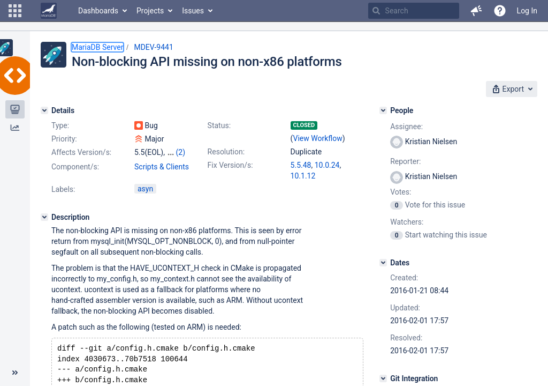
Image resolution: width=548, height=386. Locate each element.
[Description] (44, 217)
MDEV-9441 (153, 47)
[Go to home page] (48, 10)
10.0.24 (327, 165)
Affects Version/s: (81, 152)
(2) (180, 152)
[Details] (44, 110)
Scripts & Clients (161, 166)
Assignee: (406, 126)
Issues (193, 10)
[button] (15, 10)
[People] (383, 110)
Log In (527, 10)
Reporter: (405, 161)
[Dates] (383, 262)
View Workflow (317, 138)
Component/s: (75, 166)
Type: (60, 125)
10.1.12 (303, 176)
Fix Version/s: (230, 165)
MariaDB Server (97, 47)
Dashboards (98, 10)
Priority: (64, 139)
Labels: (63, 189)
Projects (150, 10)
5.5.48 (301, 165)
